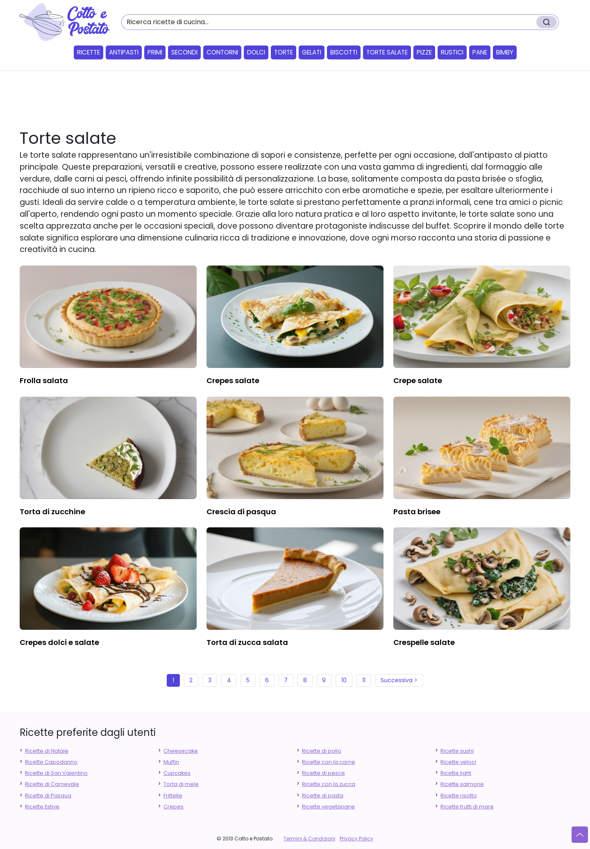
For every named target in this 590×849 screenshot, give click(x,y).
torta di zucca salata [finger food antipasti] (247, 642)
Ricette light (455, 773)
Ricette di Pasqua (48, 795)
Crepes (173, 806)
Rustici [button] (452, 52)
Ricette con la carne (328, 761)
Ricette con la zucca (328, 784)
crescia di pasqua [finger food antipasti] (241, 511)
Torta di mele (181, 784)
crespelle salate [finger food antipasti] (424, 642)
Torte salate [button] (387, 52)
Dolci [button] (256, 52)
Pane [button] (479, 52)
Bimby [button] (504, 52)
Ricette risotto (458, 795)
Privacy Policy (356, 838)
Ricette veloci (458, 761)
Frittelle (172, 795)
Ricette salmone (462, 784)
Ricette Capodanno (51, 761)
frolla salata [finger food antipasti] (44, 380)
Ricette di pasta (322, 795)
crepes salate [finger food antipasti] (232, 380)
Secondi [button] (184, 52)
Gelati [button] (311, 52)
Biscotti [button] (343, 52)
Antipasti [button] (123, 52)
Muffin (171, 761)
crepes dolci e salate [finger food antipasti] (59, 642)
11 (363, 680)
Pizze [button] (424, 52)
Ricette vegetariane (328, 806)
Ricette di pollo (321, 750)
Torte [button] (283, 52)
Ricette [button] (88, 52)
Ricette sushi (457, 750)
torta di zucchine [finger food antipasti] (52, 511)
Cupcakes (177, 773)
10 (344, 680)
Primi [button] (155, 52)
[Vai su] (580, 834)
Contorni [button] (222, 52)
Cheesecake (180, 750)
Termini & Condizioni (309, 838)
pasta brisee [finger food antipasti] (416, 511)
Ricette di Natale (46, 750)
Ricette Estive (42, 806)
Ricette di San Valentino (56, 773)
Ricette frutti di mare (467, 806)
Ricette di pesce (323, 773)
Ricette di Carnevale (52, 784)
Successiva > (399, 680)
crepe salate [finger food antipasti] (417, 380)
